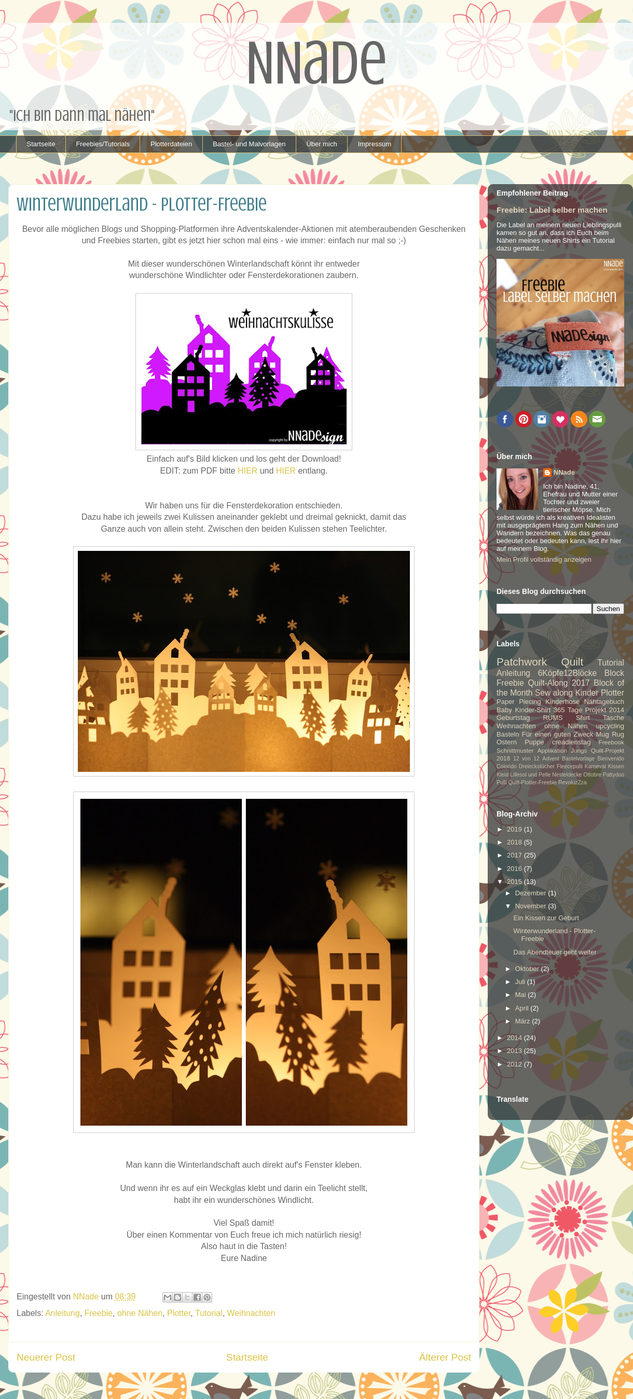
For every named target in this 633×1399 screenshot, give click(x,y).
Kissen (616, 766)
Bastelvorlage (578, 758)
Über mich (321, 144)
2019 (515, 829)
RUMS (552, 718)
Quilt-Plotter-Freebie (532, 782)
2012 (515, 1064)
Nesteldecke (567, 775)
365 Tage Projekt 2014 (589, 710)
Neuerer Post (46, 1357)
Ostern (507, 742)
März (523, 1021)
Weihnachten (251, 1313)
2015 (515, 881)
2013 (515, 1051)
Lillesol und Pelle (530, 775)
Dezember (531, 893)
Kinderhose (562, 701)
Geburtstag (513, 718)
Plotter (178, 1313)
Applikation (552, 750)
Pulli (502, 782)
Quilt (572, 662)
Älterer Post (445, 1357)
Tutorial (209, 1313)
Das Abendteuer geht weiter (554, 952)
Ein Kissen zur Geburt (546, 918)
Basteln (508, 734)
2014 (515, 1038)
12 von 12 (526, 758)
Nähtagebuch (604, 701)
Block (614, 673)
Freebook (611, 742)
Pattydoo (613, 775)
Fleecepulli (570, 766)
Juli (521, 982)
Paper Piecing (519, 701)
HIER (247, 470)
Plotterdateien (171, 144)
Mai (521, 995)
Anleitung (62, 1313)
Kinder (586, 692)
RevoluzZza (572, 782)
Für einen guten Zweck (557, 734)
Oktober (528, 969)
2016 (515, 868)
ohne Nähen (139, 1313)
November (531, 906)
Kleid (502, 775)
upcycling (610, 726)
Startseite (41, 144)
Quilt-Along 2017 (558, 682)
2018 (515, 842)
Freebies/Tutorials (103, 144)
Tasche (613, 718)
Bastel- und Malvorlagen (249, 144)
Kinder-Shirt (533, 710)
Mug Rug (610, 734)
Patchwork (522, 662)
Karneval (595, 766)
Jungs (579, 750)
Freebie (99, 1313)
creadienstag (571, 742)
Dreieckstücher (537, 766)
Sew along (554, 692)
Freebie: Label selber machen (552, 209)
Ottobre (592, 775)
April (523, 1008)
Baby (504, 710)
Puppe (534, 742)
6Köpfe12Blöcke (567, 673)
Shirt (583, 718)
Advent (550, 758)
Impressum (374, 144)
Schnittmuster (515, 750)
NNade (564, 472)
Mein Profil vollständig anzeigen (544, 559)
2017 (515, 855)
